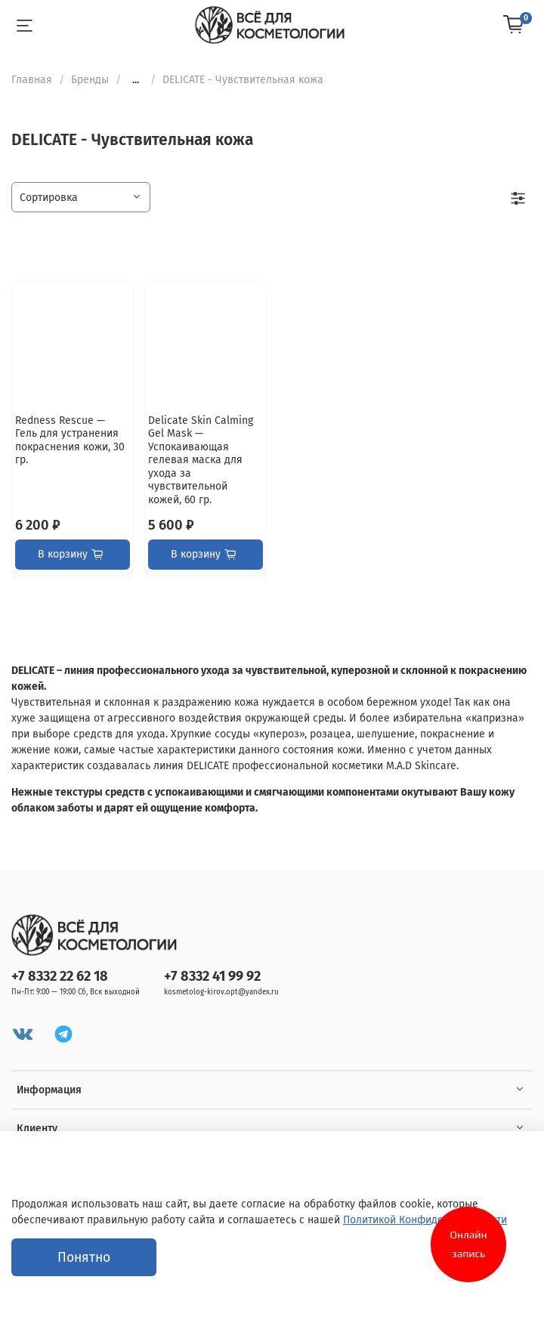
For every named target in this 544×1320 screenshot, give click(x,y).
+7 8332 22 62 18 (59, 976)
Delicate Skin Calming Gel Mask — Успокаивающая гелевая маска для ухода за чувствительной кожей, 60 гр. (200, 460)
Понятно (83, 1258)
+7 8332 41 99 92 (212, 976)
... (135, 80)
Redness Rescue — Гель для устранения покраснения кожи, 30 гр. (70, 440)
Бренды (90, 79)
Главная (31, 79)
